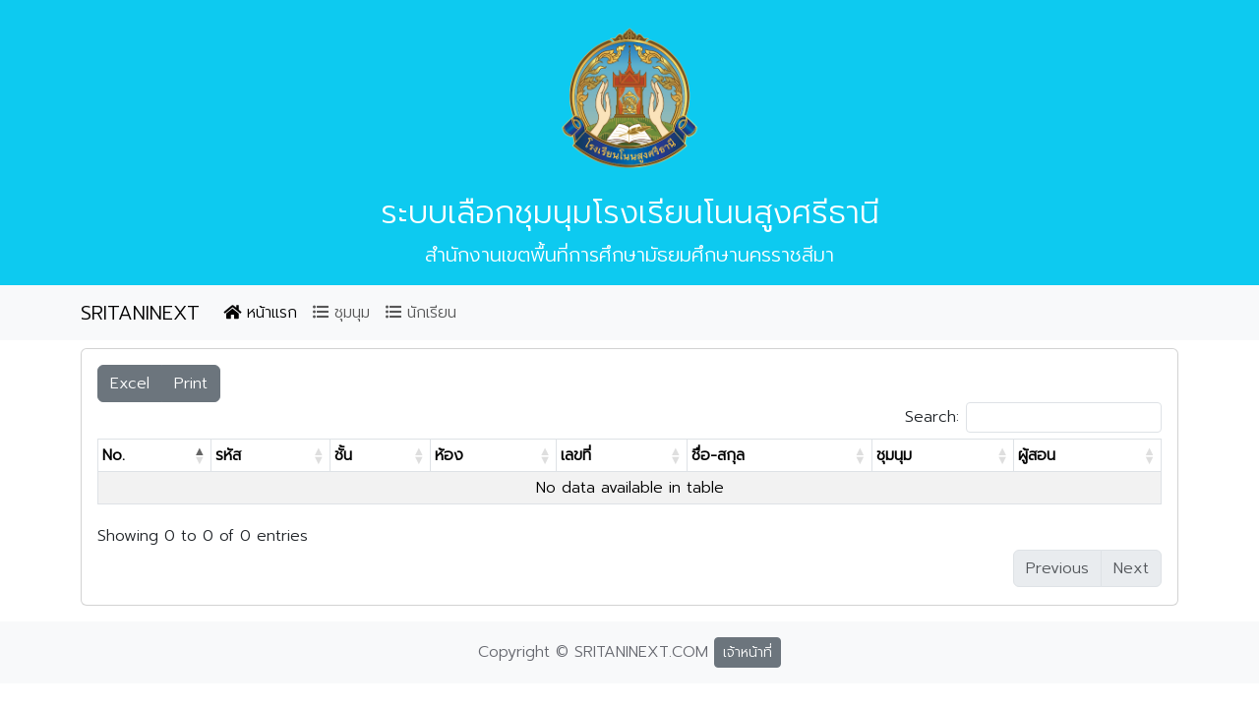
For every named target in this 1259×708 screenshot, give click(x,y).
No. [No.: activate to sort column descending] (113, 455)
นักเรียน (421, 312)
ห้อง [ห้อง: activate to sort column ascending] (449, 455)
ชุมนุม (341, 312)
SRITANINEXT (140, 312)
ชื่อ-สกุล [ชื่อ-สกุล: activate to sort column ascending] (718, 455)
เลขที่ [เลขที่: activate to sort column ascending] (576, 455)
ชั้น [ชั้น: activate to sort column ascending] (343, 455)
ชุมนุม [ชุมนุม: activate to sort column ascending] (894, 455)
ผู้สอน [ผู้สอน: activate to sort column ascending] (1036, 455)
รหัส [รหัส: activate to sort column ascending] (228, 455)
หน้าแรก (260, 312)
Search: (1033, 417)
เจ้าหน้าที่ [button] (747, 652)
